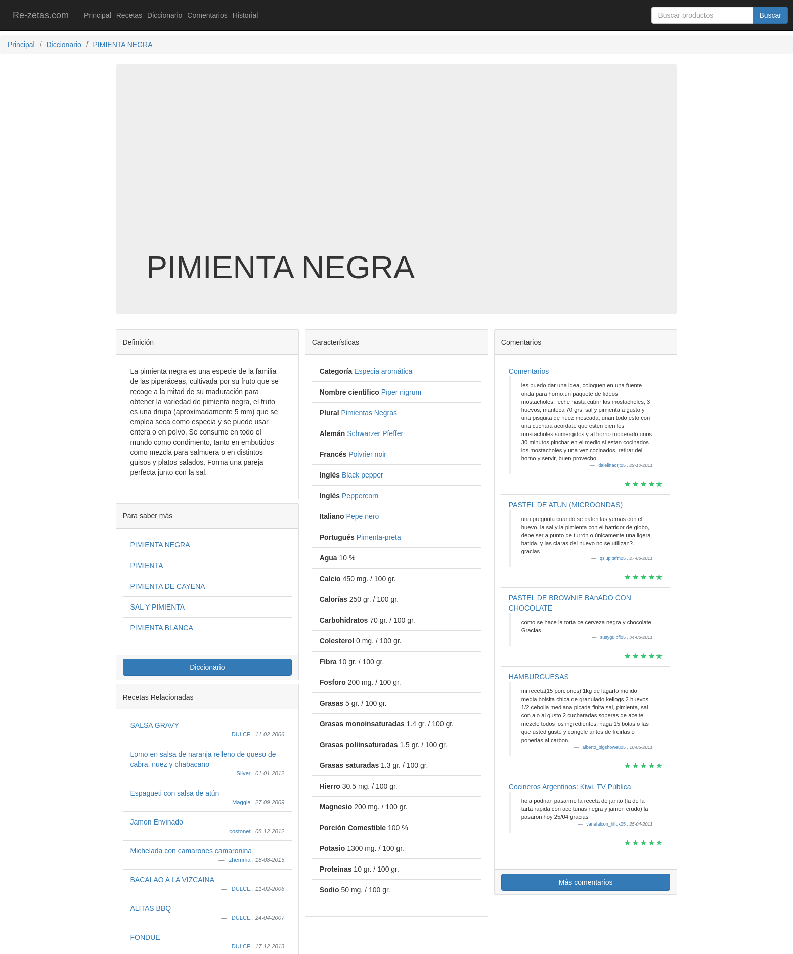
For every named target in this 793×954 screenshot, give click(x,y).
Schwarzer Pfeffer (375, 433)
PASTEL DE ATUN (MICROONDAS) (566, 505)
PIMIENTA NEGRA (160, 545)
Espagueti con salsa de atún (174, 793)
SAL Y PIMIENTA (157, 607)
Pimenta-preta (379, 537)
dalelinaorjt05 (612, 465)
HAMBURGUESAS (539, 677)
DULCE (242, 734)
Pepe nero (362, 516)
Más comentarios (586, 882)
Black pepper (362, 475)
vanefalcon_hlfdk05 (606, 824)
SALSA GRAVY (154, 725)
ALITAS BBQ (150, 908)
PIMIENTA (146, 565)
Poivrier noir (367, 454)
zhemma (240, 860)
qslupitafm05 (613, 558)
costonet (240, 831)
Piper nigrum (401, 392)
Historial (245, 15)
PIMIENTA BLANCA (161, 628)
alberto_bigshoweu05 (604, 747)
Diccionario (164, 15)
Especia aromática (383, 371)
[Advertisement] (396, 169)
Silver (244, 773)
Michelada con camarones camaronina (191, 851)
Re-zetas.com (41, 15)
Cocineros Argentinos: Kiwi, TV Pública (570, 787)
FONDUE (145, 937)
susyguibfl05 (613, 637)
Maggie (242, 802)
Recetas (129, 15)
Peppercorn (360, 496)
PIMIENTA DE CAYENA (167, 586)
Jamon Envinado (156, 822)
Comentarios (207, 15)
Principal (97, 15)
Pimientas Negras (369, 413)
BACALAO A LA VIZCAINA (172, 880)
